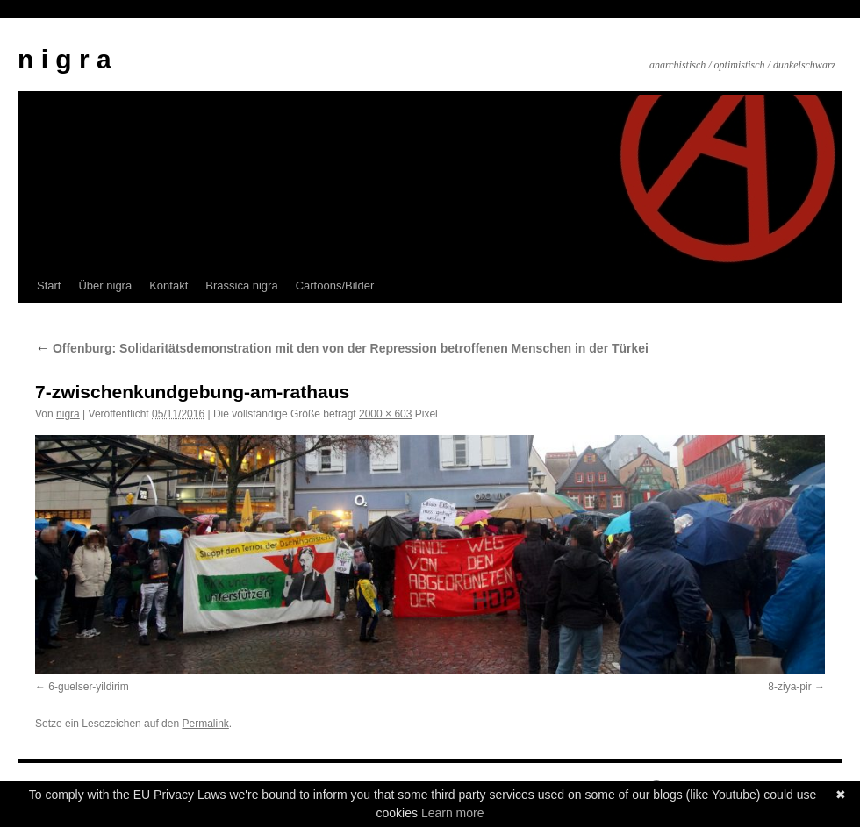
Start (49, 285)
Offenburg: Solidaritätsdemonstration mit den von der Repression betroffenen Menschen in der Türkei (342, 348)
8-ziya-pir (789, 687)
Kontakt (168, 285)
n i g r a (64, 59)
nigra (68, 414)
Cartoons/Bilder (335, 285)
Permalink (205, 723)
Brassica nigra (241, 285)
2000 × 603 (385, 414)
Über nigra (105, 285)
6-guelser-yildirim (88, 687)
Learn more (452, 813)
